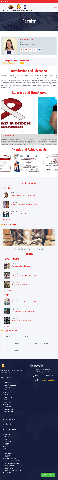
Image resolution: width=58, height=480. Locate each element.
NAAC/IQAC (7, 434)
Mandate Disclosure (10, 458)
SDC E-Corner (8, 397)
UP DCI (6, 437)
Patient (6, 392)
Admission (52, 2)
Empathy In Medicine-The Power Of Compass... (24, 204)
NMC (5, 446)
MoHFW (6, 444)
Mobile (35, 376)
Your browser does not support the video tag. (29, 237)
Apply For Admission (10, 385)
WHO (5, 451)
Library (36, 343)
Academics (7, 402)
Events (27, 336)
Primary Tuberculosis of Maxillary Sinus (23, 320)
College (46, 343)
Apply (6, 404)
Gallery (8, 336)
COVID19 (7, 456)
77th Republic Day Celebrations (21, 266)
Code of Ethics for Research (12, 463)
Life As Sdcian (8, 387)
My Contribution (29, 183)
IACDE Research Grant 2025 (20, 285)
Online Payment (8, 412)
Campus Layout (8, 468)
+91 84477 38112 (6, 2)
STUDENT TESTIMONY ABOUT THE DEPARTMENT (29, 249)
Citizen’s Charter (9, 466)
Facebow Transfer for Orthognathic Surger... (24, 311)
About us (7, 383)
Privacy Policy (8, 409)
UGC (5, 449)
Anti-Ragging (8, 454)
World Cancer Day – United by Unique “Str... (24, 302)
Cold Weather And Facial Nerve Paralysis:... (23, 195)
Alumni (6, 390)
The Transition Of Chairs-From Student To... (23, 214)
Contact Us (7, 407)
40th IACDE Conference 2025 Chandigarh (24, 275)
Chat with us (47, 475)
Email (35, 380)
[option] (14, 163)
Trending (29, 254)
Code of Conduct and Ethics (12, 461)
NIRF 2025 (7, 441)
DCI (5, 439)
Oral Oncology (29, 136)
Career (6, 399)
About (17, 343)
